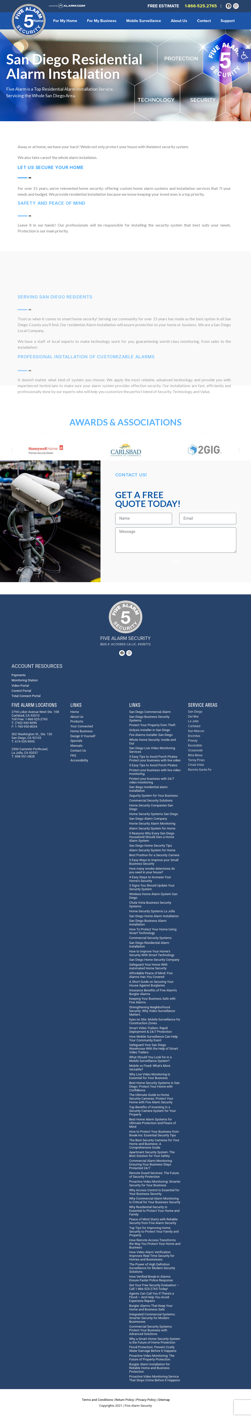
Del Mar (193, 717)
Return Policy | (125, 1400)
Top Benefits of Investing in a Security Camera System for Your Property (152, 1110)
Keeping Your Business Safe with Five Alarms (152, 1000)
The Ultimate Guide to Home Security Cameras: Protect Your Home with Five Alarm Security (151, 1098)
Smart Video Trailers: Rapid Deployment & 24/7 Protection (150, 1029)
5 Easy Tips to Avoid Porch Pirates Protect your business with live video (155, 758)
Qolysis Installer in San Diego (149, 730)
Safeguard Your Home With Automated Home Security (148, 966)
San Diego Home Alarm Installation (154, 916)
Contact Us (78, 750)
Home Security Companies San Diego (151, 807)
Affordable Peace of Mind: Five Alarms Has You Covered (151, 975)
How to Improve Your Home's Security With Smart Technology (151, 953)
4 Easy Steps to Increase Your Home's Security (150, 879)
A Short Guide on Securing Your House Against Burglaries (151, 983)
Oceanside (195, 750)
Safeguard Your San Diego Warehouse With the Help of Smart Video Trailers (153, 1048)
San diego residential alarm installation (148, 789)
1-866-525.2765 (201, 6)
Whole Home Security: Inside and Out (152, 741)
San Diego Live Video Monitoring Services (152, 750)
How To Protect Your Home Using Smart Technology (152, 931)
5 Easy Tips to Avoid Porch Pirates (153, 765)
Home (38, 20)
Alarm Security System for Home (152, 828)
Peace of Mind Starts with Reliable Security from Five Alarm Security (153, 1221)
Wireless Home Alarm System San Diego (153, 896)
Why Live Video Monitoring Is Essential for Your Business (149, 1076)
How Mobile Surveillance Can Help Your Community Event (153, 1038)
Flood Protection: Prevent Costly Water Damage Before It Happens (152, 1349)
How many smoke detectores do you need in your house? (152, 870)
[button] (244, 55)
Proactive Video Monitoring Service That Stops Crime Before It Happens (154, 1378)
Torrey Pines (196, 760)
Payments (19, 675)
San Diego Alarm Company (148, 818)
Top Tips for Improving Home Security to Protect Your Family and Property (154, 1231)
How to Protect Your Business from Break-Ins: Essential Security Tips (154, 1133)
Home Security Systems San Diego (153, 814)
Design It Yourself (82, 736)
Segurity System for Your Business (153, 795)
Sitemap (164, 1400)
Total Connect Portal (26, 696)
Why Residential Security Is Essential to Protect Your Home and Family (154, 1210)
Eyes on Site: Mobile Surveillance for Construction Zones (154, 1021)
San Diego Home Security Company (154, 959)
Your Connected (81, 726)
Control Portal (21, 691)
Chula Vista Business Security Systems (150, 904)
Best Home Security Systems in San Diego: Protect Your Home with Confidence (154, 1086)
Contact (204, 20)
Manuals (76, 745)
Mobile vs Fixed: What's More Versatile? (149, 1067)
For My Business (101, 20)
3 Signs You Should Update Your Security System (152, 887)
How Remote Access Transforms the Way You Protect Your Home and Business (154, 1243)
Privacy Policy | (146, 1400)
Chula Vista (196, 765)
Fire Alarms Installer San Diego (151, 735)
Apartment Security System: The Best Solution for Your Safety (152, 1154)
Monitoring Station (25, 680)
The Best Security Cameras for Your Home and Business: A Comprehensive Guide (154, 1143)
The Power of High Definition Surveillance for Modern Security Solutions (152, 1268)
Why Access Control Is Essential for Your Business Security (154, 1192)
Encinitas (194, 736)
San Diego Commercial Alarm (150, 712)
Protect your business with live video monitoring (155, 772)
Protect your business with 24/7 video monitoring (151, 780)
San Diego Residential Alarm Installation (149, 944)
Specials (76, 741)
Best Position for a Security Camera (154, 855)
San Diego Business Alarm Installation (147, 922)
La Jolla (193, 721)
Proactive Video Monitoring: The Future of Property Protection (151, 1357)
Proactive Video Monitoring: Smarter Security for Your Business (154, 1183)
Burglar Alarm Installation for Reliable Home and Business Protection (149, 1367)
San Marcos (196, 731)
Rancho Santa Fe (199, 770)
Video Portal (20, 685)
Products (76, 721)
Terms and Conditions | (98, 1400)
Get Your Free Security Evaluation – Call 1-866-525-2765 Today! (154, 1287)
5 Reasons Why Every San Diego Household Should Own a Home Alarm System (152, 836)
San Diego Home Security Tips (150, 845)
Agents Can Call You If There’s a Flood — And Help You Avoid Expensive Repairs (151, 1297)
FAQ (73, 755)
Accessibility (79, 760)
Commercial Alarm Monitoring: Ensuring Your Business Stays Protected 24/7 (151, 1164)
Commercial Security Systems (150, 938)
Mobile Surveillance (143, 20)
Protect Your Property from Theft (152, 725)
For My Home (65, 20)
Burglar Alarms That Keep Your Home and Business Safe (151, 1307)
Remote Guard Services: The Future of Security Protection (154, 1174)
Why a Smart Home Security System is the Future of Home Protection (154, 1340)
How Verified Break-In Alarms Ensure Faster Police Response (151, 1278)
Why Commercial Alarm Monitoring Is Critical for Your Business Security (154, 1200)
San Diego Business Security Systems (149, 718)
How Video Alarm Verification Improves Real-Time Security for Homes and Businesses (151, 1255)
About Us (179, 20)
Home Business (81, 731)
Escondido (195, 745)
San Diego (195, 712)
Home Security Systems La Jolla (152, 911)
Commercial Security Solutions (151, 800)
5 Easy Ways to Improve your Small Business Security (153, 861)
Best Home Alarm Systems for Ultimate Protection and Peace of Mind (152, 1123)
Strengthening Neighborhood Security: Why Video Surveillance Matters (152, 1010)
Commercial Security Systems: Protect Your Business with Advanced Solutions (150, 1330)
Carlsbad (194, 726)
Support (228, 20)
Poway (192, 741)
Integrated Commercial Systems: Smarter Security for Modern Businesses (152, 1317)
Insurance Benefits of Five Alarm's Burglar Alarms (153, 992)
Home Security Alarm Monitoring (152, 823)
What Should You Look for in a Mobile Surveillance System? (150, 1059)
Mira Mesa (195, 755)
